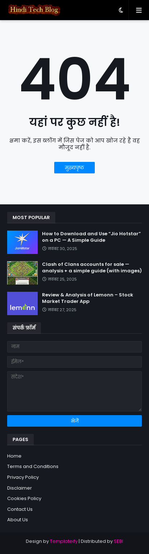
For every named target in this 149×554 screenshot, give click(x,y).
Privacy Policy (23, 477)
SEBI (118, 541)
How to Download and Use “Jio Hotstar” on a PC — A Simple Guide (91, 237)
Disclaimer (19, 488)
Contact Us (20, 509)
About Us (17, 519)
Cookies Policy (24, 498)
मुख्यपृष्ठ (74, 167)
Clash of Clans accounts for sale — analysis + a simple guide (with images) (92, 267)
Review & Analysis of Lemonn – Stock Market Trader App (87, 298)
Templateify (64, 541)
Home (14, 456)
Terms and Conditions (33, 466)
